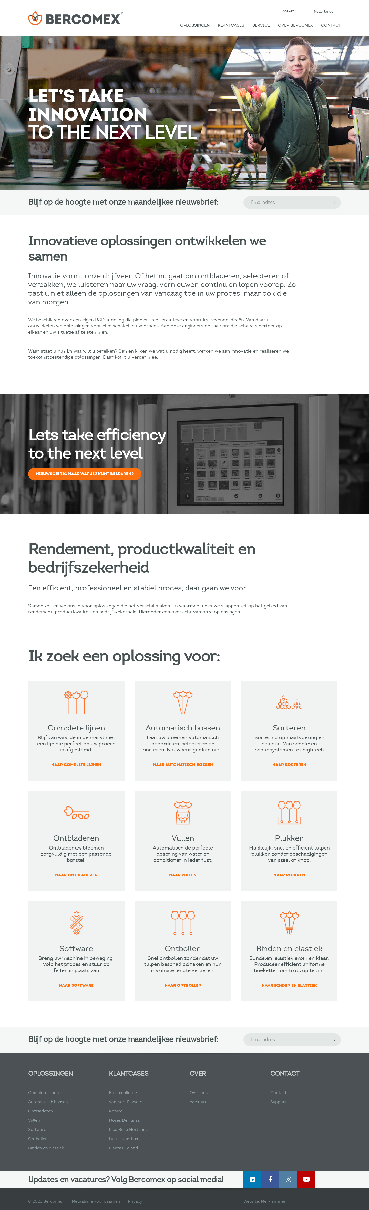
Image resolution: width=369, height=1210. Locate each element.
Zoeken (288, 11)
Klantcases (231, 25)
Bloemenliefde (123, 1092)
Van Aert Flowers (125, 1101)
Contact (331, 25)
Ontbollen (38, 1138)
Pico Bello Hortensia (129, 1129)
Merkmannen (273, 1201)
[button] (326, 11)
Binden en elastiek (46, 1147)
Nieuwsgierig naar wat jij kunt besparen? (85, 473)
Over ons (199, 1092)
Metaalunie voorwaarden (96, 1201)
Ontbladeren (40, 1111)
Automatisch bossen (48, 1101)
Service (261, 25)
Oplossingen (195, 25)
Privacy (135, 1201)
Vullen (34, 1120)
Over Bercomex (295, 25)
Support (278, 1101)
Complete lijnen (43, 1092)
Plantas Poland (123, 1147)
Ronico (116, 1111)
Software (37, 1129)
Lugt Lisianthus (123, 1138)
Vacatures (199, 1101)
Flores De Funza (124, 1120)
